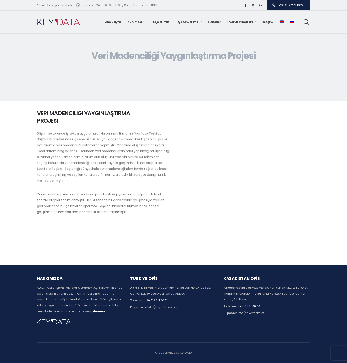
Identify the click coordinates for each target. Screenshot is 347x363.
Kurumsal (135, 22)
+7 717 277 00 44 (249, 306)
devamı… (100, 311)
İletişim (267, 22)
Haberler (214, 22)
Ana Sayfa (113, 22)
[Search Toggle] (306, 22)
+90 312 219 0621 (288, 5)
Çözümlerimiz (188, 22)
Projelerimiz (160, 22)
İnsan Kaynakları (240, 22)
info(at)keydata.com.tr (54, 5)
